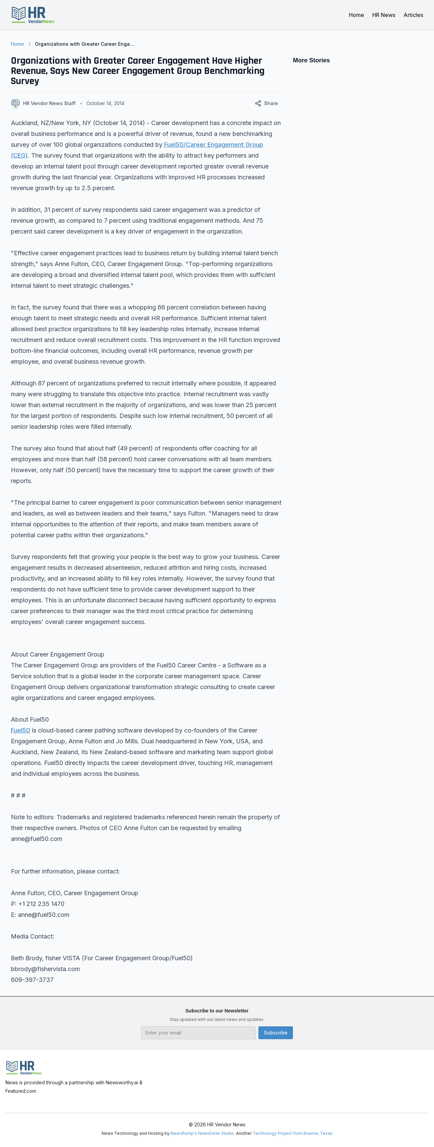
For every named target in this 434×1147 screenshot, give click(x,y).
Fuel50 (20, 730)
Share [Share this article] (266, 103)
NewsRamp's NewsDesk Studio (202, 1133)
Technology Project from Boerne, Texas (293, 1133)
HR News (383, 15)
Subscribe (276, 1032)
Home (356, 15)
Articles (413, 15)
